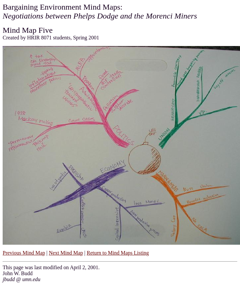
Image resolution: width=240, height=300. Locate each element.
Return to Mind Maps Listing (118, 253)
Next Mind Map (66, 253)
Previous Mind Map (24, 253)
